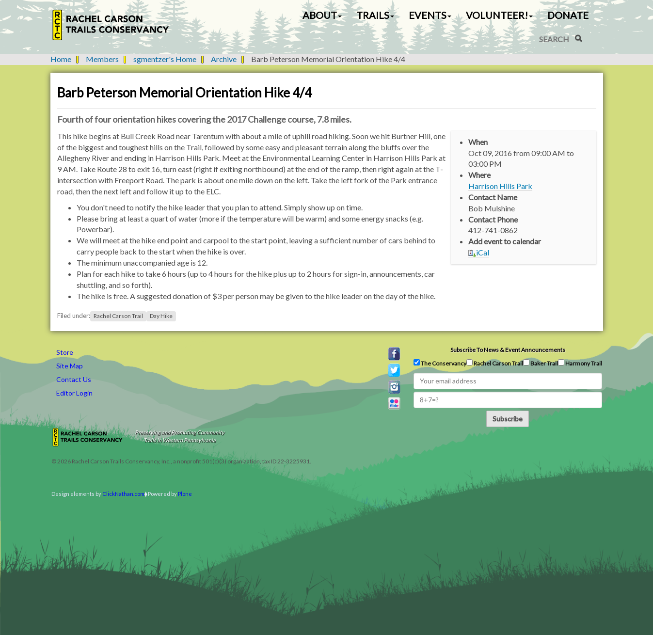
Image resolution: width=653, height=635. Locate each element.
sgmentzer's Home (164, 59)
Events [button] (430, 15)
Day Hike (161, 315)
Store (64, 352)
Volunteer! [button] (499, 15)
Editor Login (74, 393)
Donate (568, 15)
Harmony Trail (580, 363)
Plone (185, 494)
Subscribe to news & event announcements (507, 349)
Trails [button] (375, 15)
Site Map (69, 366)
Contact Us (73, 379)
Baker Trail (540, 363)
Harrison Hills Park (500, 185)
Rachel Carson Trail (118, 315)
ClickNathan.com (123, 494)
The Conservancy (440, 363)
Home (60, 59)
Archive (224, 59)
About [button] (322, 15)
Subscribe (508, 418)
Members (102, 59)
